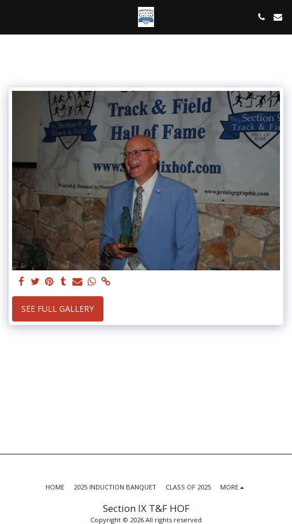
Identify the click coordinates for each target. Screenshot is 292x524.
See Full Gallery (57, 308)
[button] (12, 16)
